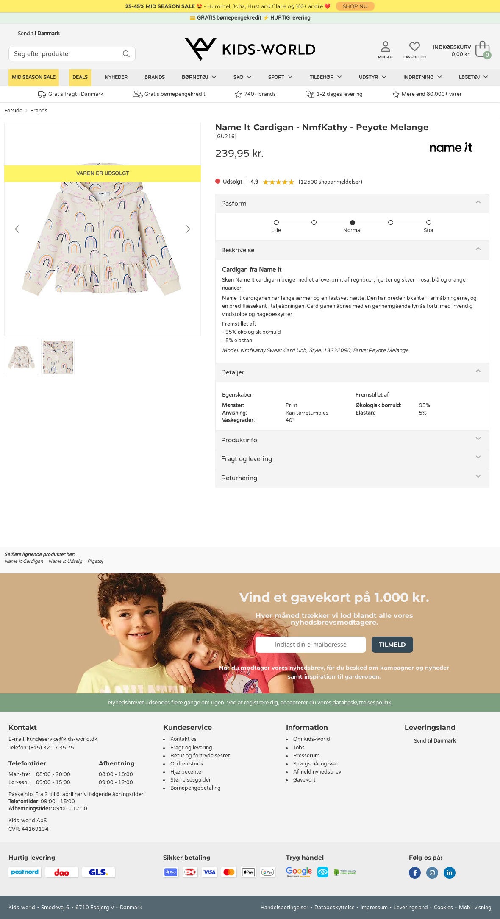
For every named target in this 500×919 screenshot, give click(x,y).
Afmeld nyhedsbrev (317, 772)
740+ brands (255, 94)
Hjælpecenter (186, 772)
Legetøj (473, 77)
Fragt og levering (246, 459)
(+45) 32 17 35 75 (51, 748)
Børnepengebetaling (195, 788)
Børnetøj (199, 77)
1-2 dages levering (334, 94)
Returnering (239, 478)
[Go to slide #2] (58, 357)
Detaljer (232, 372)
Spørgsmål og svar (316, 764)
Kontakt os (183, 739)
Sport (280, 77)
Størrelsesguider (190, 780)
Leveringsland (411, 908)
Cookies (443, 908)
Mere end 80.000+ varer (427, 94)
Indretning (422, 77)
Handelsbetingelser (284, 908)
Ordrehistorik (186, 764)
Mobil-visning (475, 908)
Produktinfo (239, 440)
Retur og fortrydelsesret (200, 756)
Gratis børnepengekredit (169, 94)
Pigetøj (95, 561)
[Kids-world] (250, 49)
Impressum (374, 908)
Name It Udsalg (65, 561)
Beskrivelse (237, 250)
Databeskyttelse (334, 908)
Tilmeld (392, 644)
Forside (13, 111)
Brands (154, 77)
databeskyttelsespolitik (362, 702)
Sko (242, 77)
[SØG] (126, 54)
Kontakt (22, 727)
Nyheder (116, 77)
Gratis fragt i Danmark (70, 94)
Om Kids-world (311, 739)
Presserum (306, 756)
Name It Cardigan (23, 561)
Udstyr (372, 77)
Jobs (299, 748)
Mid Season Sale (34, 77)
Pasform (234, 203)
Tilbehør (326, 77)
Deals (80, 77)
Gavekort (304, 780)
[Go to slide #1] (21, 357)
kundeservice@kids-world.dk (62, 739)
